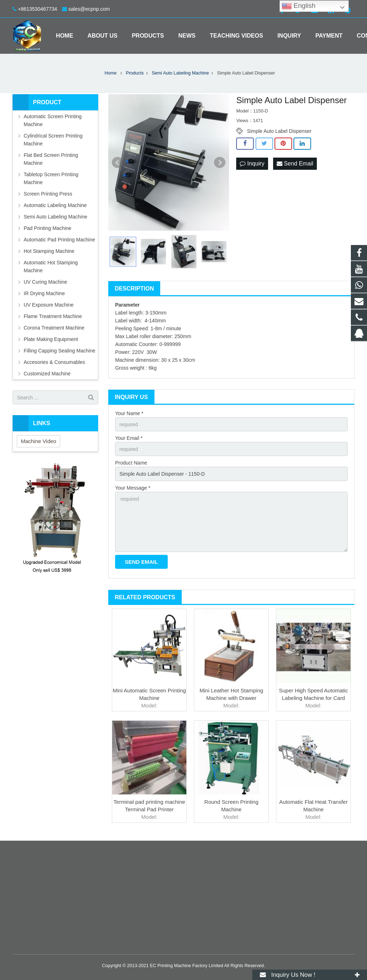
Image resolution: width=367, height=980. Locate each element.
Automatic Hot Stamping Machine (51, 266)
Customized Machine (47, 373)
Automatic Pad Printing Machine (59, 239)
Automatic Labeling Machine (55, 205)
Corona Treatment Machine (54, 328)
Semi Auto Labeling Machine (55, 217)
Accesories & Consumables (54, 362)
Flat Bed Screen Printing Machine (51, 159)
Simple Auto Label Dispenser (279, 131)
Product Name (131, 463)
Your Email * (129, 438)
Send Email (295, 163)
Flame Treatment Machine (53, 316)
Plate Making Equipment (51, 339)
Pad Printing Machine (47, 228)
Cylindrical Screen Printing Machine (53, 139)
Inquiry (252, 163)
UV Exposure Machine (48, 305)
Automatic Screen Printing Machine (53, 120)
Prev (117, 162)
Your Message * (132, 488)
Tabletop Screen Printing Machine (51, 178)
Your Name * (129, 413)
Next (219, 162)
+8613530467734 (37, 9)
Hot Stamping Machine (49, 251)
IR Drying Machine (44, 293)
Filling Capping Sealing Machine (59, 351)
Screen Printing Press (48, 194)
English (298, 6)
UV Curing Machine (45, 282)
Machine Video (38, 441)
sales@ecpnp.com (89, 9)
